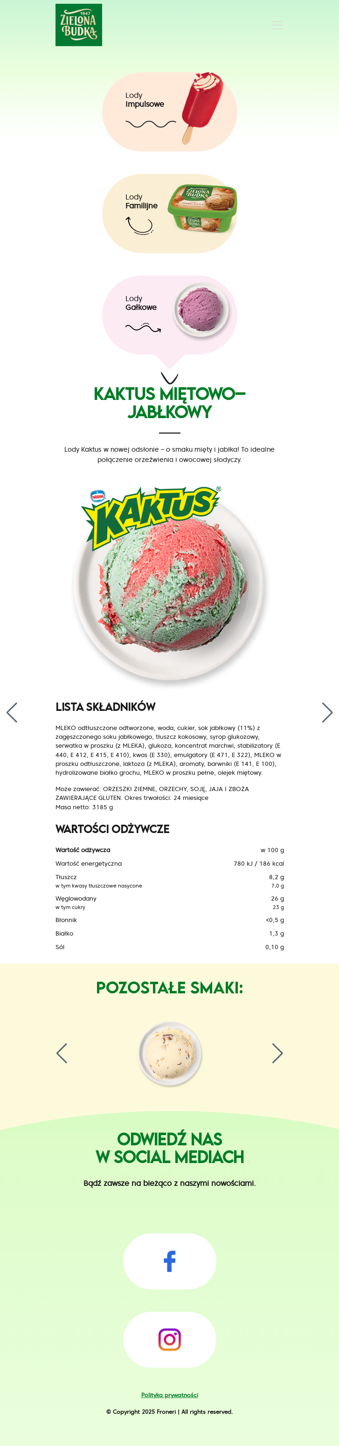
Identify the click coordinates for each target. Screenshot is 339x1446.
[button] (6, 712)
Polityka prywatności (169, 1394)
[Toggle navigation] (277, 25)
